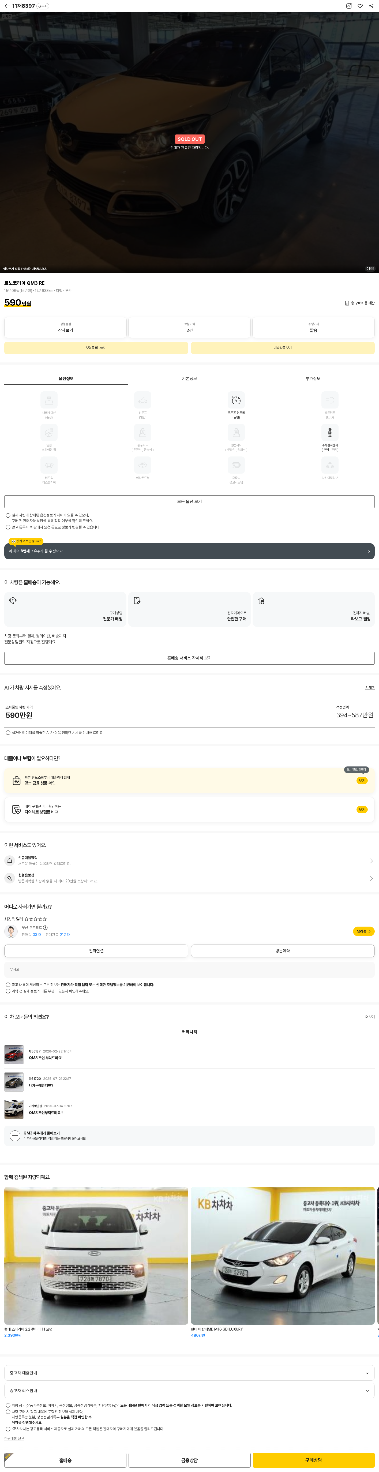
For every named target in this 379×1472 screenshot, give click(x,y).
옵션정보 (66, 378)
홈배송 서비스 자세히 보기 (189, 658)
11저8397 (30, 6)
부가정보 (313, 378)
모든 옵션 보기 (189, 501)
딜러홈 (361, 931)
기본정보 (189, 378)
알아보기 (189, 780)
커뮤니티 (189, 1032)
